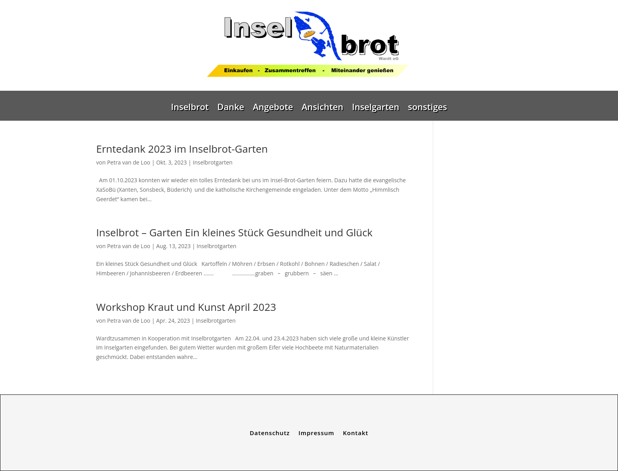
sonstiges (427, 108)
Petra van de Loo (129, 162)
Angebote (273, 108)
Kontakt (355, 432)
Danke (230, 108)
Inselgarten (375, 108)
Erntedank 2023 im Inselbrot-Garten (182, 149)
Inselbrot (190, 108)
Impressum (316, 432)
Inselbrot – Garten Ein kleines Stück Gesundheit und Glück (234, 232)
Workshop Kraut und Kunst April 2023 (186, 307)
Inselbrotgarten (213, 162)
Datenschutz (270, 432)
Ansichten (322, 108)
